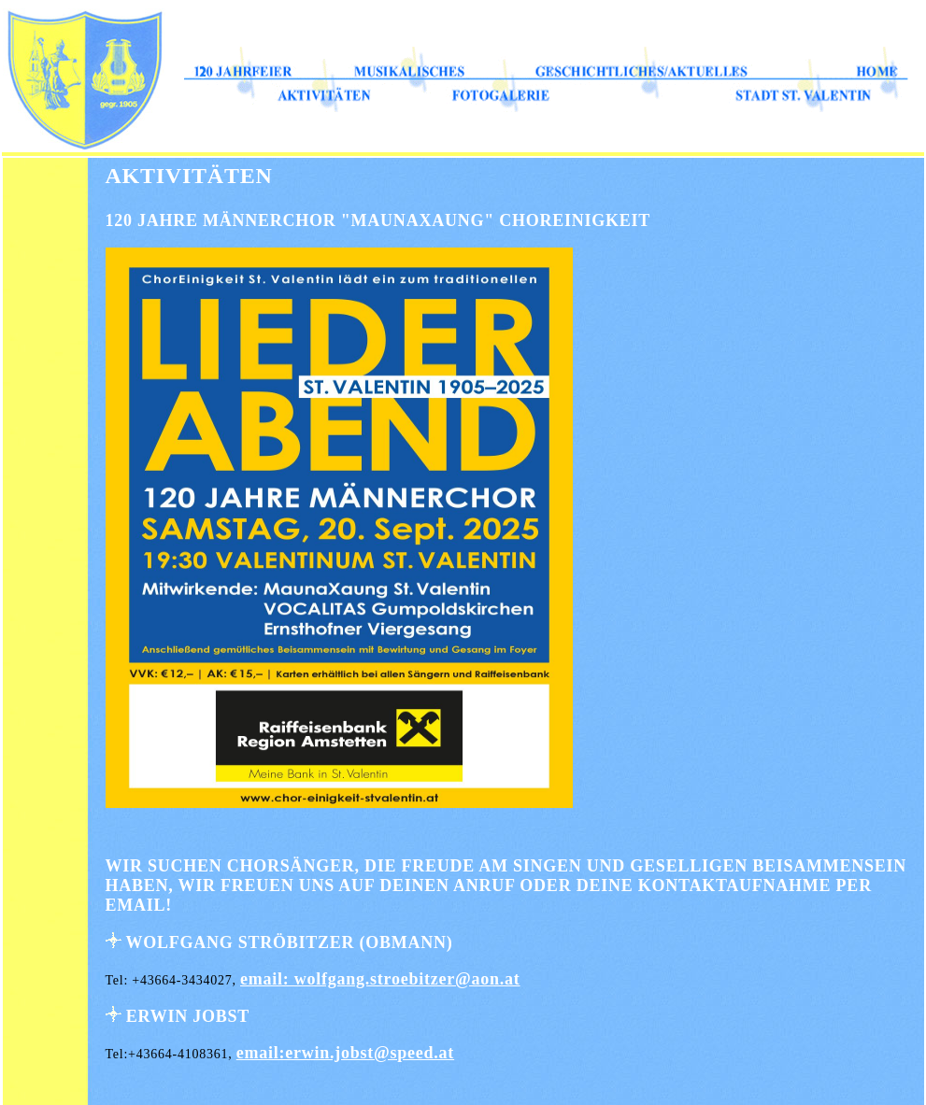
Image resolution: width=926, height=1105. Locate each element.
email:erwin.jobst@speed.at (345, 1052)
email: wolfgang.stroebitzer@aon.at (380, 979)
